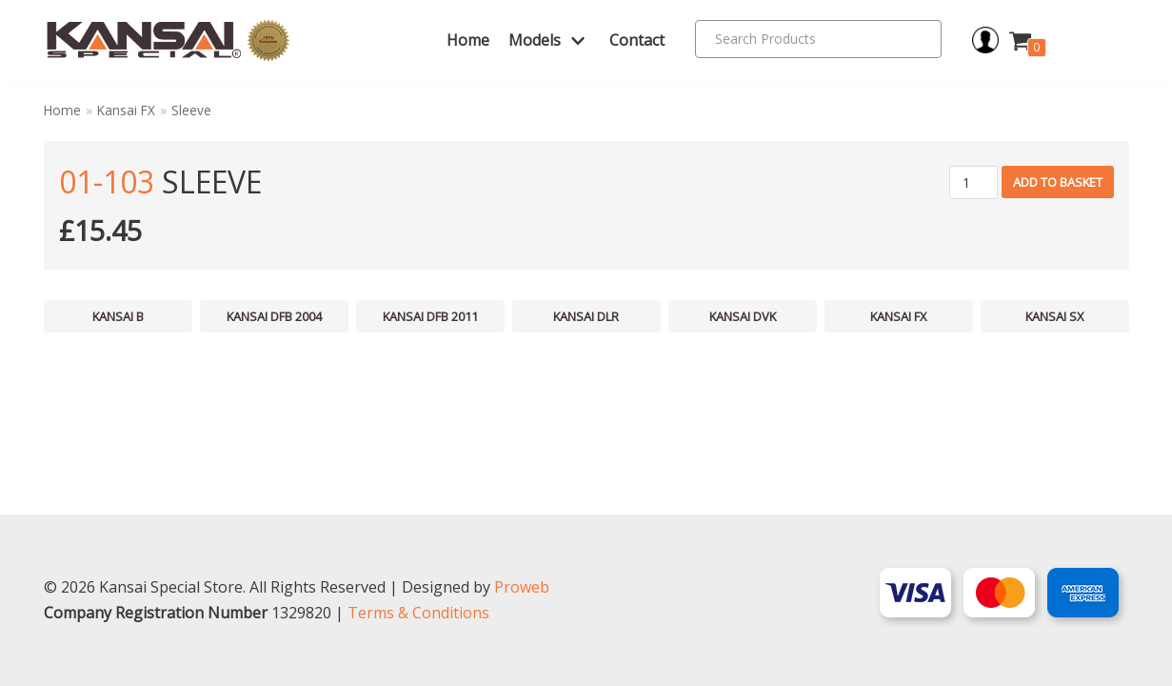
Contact (637, 40)
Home (468, 40)
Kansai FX (126, 110)
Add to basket (1057, 182)
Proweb (521, 586)
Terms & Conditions (418, 612)
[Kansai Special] (169, 40)
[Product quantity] (973, 182)
